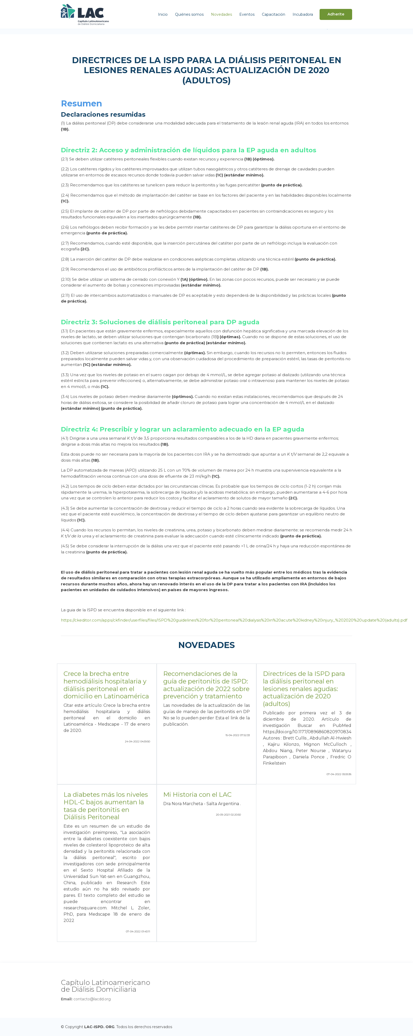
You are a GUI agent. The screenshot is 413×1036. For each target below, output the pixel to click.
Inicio (163, 14)
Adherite (335, 14)
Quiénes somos (189, 14)
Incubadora (303, 14)
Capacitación (273, 14)
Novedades (221, 14)
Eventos (247, 14)
